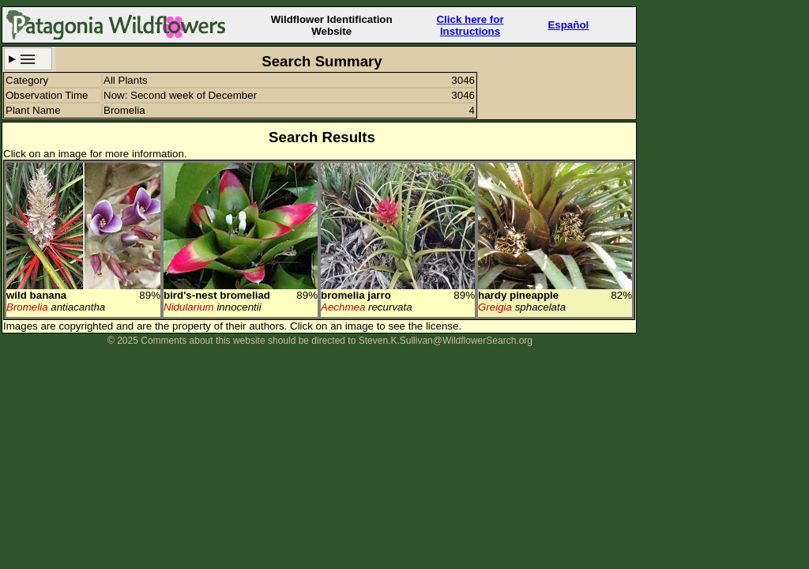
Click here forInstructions (469, 25)
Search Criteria (28, 58)
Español (568, 25)
